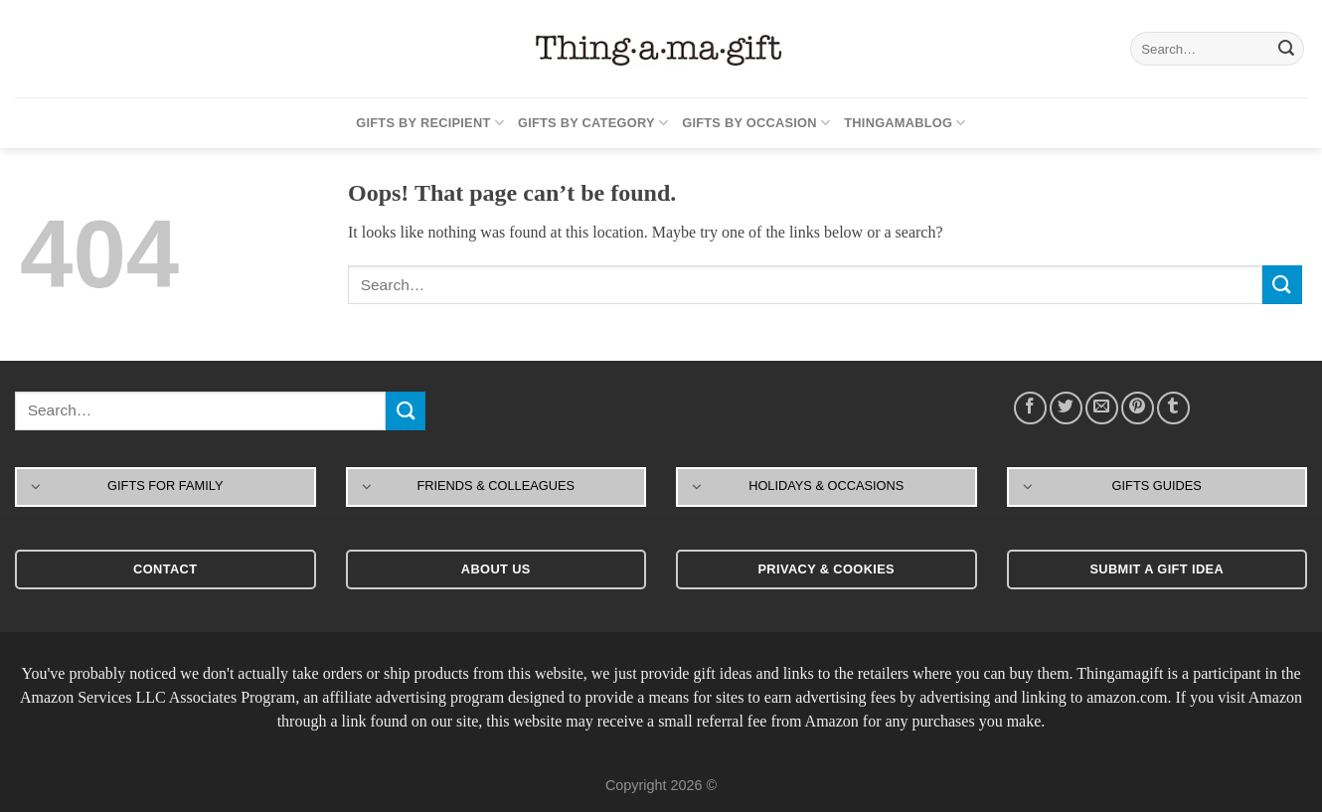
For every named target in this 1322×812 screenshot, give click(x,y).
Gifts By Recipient (430, 122)
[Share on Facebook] (1030, 408)
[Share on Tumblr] (1173, 408)
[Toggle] (36, 485)
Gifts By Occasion (756, 122)
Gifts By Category (593, 122)
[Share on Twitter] (1066, 408)
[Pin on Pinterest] (1137, 408)
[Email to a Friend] (1101, 408)
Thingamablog (904, 122)
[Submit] (1286, 49)
